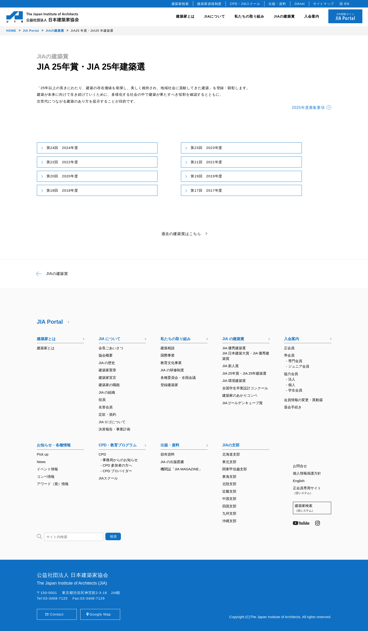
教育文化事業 (171, 363)
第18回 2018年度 (62, 190)
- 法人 (290, 379)
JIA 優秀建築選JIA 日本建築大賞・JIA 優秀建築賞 (245, 353)
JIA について (109, 339)
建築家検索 (180, 4)
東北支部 (229, 462)
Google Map (100, 614)
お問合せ (300, 466)
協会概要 (106, 355)
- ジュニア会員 (297, 366)
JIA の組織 (107, 392)
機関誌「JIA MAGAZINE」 (181, 469)
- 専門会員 (294, 361)
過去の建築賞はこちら (181, 234)
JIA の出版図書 (172, 462)
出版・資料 (277, 4)
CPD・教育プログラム (118, 445)
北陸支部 (229, 484)
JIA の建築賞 (233, 339)
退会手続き (293, 407)
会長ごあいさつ (111, 348)
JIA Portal (50, 322)
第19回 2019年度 (206, 176)
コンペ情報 (45, 477)
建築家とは (185, 16)
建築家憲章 (107, 370)
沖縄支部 (229, 521)
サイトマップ (323, 4)
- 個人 (290, 385)
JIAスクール (108, 478)
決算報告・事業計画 (114, 429)
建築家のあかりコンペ (239, 395)
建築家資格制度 (209, 4)
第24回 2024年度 (62, 148)
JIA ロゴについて (112, 422)
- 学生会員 (294, 390)
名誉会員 (106, 407)
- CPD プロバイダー (116, 471)
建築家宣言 (107, 378)
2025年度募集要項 (308, 108)
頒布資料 (168, 454)
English (298, 481)
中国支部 (229, 499)
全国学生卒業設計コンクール (245, 388)
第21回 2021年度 (206, 162)
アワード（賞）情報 (53, 484)
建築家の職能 (109, 385)
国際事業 (168, 355)
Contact (57, 614)
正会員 (289, 348)
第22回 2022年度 (62, 162)
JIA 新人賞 (230, 366)
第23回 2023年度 (206, 148)
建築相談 (168, 348)
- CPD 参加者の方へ (116, 465)
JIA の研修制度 (172, 370)
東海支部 (229, 477)
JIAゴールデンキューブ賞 (242, 403)
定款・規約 (107, 414)
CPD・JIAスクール (245, 4)
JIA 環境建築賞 (234, 381)
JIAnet (299, 4)
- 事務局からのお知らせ (119, 460)
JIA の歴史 (107, 363)
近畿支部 (229, 491)
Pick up (42, 454)
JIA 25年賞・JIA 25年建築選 (244, 373)
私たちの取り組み (176, 339)
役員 (102, 400)
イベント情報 (47, 469)
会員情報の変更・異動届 (303, 400)
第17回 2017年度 (206, 190)
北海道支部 (231, 454)
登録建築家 (169, 385)
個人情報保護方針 (307, 473)
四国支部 (229, 506)
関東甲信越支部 (234, 469)
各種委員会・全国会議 (178, 378)
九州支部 (229, 513)
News (41, 462)
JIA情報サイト (345, 17)
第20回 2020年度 (62, 176)
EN (346, 4)
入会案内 (291, 339)
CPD (102, 454)
